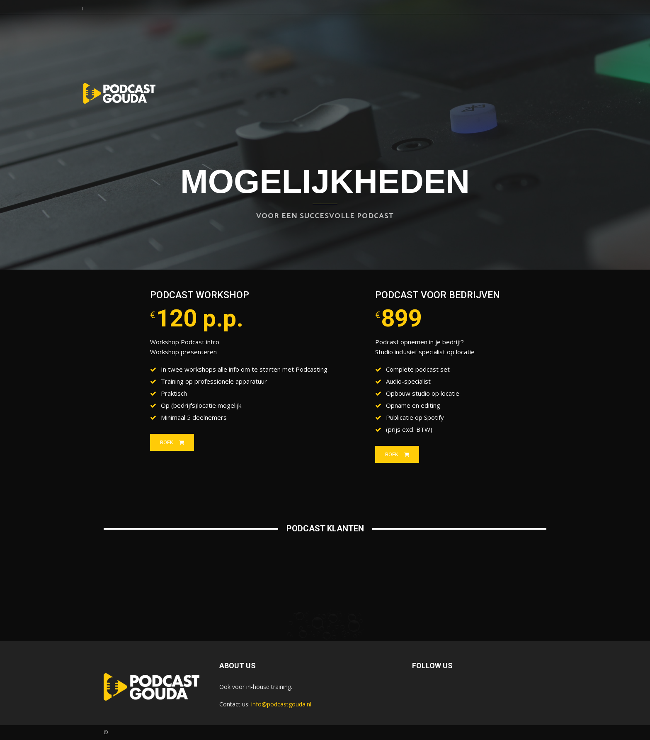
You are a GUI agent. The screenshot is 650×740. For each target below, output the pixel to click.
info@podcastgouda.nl (281, 704)
